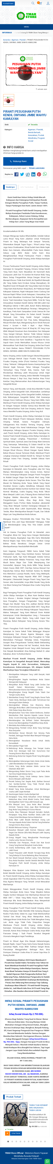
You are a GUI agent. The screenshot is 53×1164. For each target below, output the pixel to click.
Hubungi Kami (18, 161)
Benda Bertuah (34, 132)
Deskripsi (10, 187)
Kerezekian (32, 135)
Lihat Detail (16, 1133)
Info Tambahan (26, 187)
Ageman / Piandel (35, 129)
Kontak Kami (8, 3)
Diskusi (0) (44, 187)
